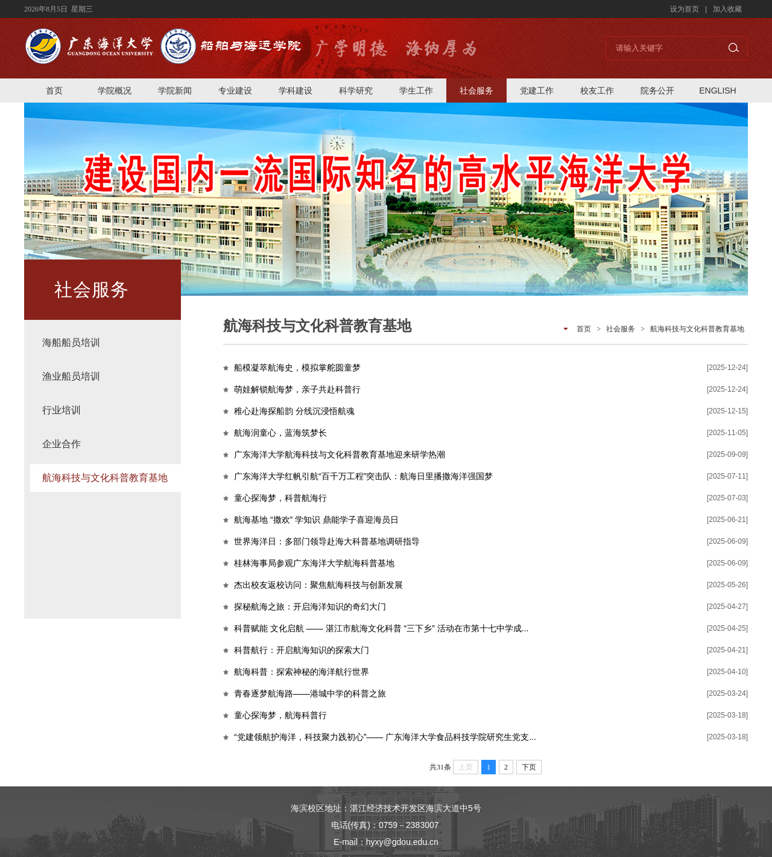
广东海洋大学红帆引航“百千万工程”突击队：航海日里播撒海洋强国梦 (363, 476)
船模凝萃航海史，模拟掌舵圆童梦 (297, 367)
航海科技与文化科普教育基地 (105, 478)
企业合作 (61, 444)
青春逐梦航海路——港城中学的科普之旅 (310, 693)
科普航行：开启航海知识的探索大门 (301, 650)
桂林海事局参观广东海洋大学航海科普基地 (314, 563)
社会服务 (476, 90)
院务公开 (657, 90)
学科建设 (295, 90)
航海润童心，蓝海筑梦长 (280, 433)
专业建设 (235, 90)
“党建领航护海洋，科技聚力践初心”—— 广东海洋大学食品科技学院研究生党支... (385, 737)
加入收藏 (727, 9)
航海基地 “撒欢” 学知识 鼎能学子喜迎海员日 (316, 519)
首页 (54, 90)
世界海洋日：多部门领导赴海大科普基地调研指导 (327, 541)
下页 (529, 767)
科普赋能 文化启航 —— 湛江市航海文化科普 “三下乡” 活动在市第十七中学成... (381, 628)
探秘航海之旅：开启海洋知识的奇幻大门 (310, 606)
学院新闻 (175, 90)
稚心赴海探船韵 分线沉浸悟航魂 (294, 411)
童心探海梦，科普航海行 (280, 498)
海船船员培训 (71, 342)
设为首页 (684, 9)
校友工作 (597, 90)
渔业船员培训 (71, 376)
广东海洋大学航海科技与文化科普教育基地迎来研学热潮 (339, 454)
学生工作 (416, 90)
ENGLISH (717, 90)
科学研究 (356, 90)
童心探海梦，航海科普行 (280, 715)
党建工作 (537, 90)
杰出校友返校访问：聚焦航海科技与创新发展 (318, 585)
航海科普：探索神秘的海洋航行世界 (301, 672)
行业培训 (61, 410)
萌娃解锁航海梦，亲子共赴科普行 (297, 389)
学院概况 (114, 90)
